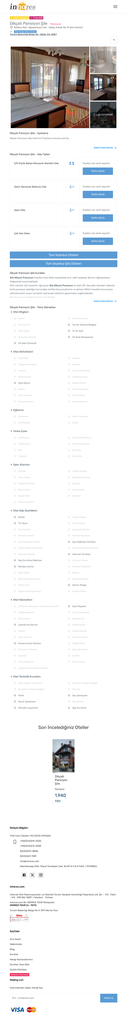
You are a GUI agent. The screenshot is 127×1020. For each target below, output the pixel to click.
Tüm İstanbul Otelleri (64, 255)
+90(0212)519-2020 (30, 840)
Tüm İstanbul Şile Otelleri (63, 263)
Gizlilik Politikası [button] (18, 969)
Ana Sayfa (15, 939)
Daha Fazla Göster (103, 147)
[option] (63, 772)
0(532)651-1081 (28, 856)
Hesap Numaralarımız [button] (21, 959)
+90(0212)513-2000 (30, 845)
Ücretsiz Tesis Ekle (19, 964)
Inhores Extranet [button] (20, 974)
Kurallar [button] (14, 954)
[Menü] (115, 6)
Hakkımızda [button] (16, 944)
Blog (12, 949)
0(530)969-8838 (29, 851)
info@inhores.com (29, 861)
